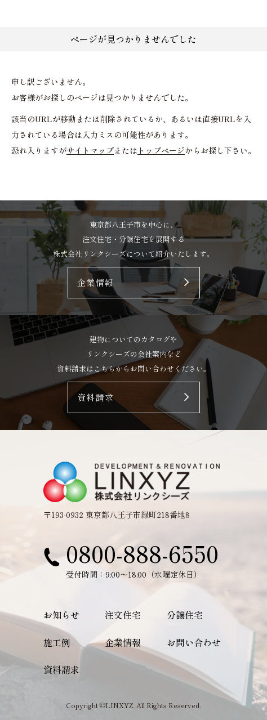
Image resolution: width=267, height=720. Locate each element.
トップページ (161, 150)
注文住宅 (123, 614)
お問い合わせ (194, 642)
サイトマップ (90, 150)
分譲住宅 (185, 614)
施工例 (56, 642)
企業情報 (123, 642)
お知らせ (61, 614)
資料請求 (61, 669)
